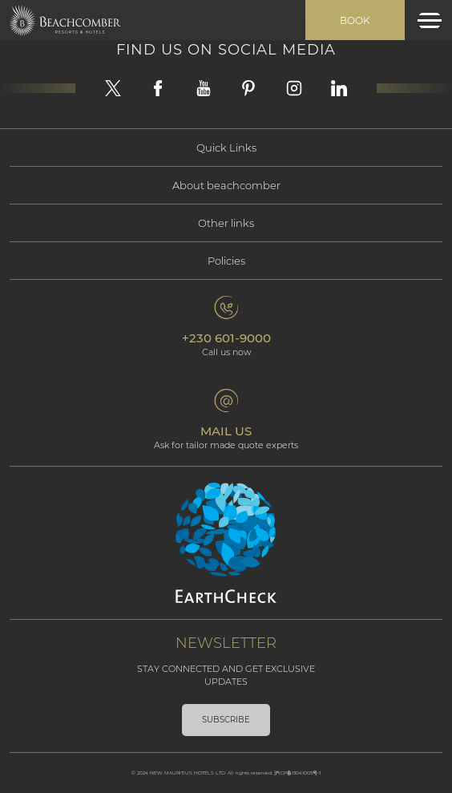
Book (355, 20)
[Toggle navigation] (429, 20)
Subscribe (226, 719)
